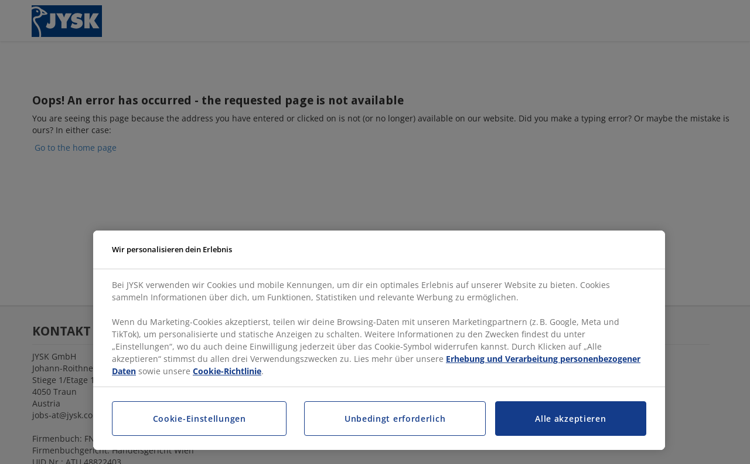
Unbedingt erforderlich (395, 418)
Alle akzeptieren (570, 418)
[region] (379, 341)
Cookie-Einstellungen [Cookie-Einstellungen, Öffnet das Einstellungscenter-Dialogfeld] (199, 418)
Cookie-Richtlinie (227, 371)
